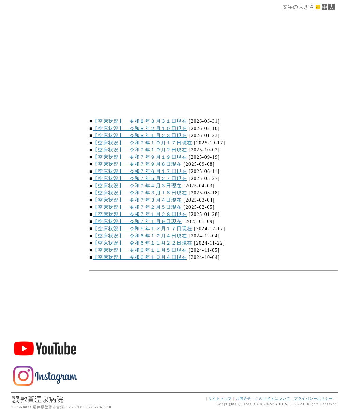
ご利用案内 (45, 148)
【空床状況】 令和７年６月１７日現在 (140, 171)
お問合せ (244, 398)
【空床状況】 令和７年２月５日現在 (137, 207)
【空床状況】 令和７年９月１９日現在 (140, 157)
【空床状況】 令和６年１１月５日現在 (140, 250)
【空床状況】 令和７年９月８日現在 (137, 164)
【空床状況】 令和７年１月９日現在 (137, 221)
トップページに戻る (45, 222)
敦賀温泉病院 (45, 279)
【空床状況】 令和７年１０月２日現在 (140, 149)
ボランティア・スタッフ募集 (45, 316)
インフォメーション (45, 207)
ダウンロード (45, 178)
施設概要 (45, 104)
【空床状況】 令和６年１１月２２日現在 (143, 243)
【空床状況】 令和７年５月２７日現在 (140, 178)
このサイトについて (272, 398)
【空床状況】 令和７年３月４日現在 (137, 200)
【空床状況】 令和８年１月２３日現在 (140, 135)
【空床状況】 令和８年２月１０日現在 (140, 128)
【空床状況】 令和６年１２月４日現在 (140, 235)
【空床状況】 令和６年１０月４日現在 (140, 257)
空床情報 (45, 192)
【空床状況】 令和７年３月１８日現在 (140, 192)
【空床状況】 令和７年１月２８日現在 (140, 214)
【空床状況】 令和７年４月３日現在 (137, 185)
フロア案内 (45, 134)
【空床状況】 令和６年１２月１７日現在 (143, 228)
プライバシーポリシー (313, 398)
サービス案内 (45, 119)
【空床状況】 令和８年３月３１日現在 (140, 121)
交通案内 (45, 163)
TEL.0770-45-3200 (45, 244)
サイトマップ (220, 398)
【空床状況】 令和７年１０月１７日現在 (143, 142)
